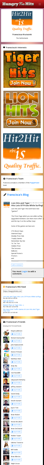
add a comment (17, 265)
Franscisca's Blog (18, 195)
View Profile (16, 334)
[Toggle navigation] (39, 4)
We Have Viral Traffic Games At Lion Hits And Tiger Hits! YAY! (21, 310)
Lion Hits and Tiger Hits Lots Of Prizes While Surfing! (27, 204)
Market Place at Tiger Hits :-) (13, 305)
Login (24, 271)
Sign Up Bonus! (8, 301)
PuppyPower (34, 183)
